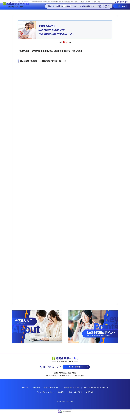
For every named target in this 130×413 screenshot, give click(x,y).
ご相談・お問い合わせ (76, 367)
